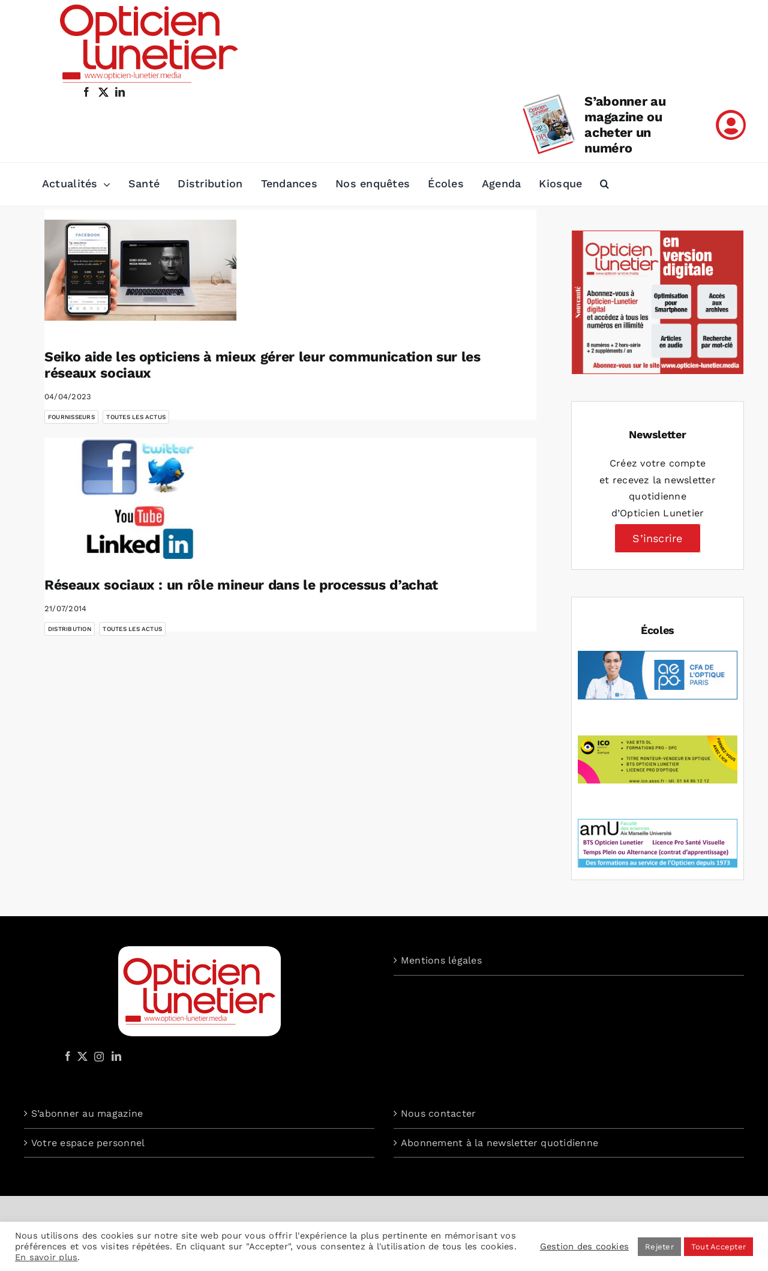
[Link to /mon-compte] (731, 125)
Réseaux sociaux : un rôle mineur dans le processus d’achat (241, 585)
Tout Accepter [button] (718, 1246)
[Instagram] (97, 1056)
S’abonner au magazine (87, 1113)
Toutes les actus (136, 417)
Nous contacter (438, 1113)
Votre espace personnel (88, 1143)
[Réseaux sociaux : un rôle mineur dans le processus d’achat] (140, 498)
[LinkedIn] (116, 1056)
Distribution (69, 629)
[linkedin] (120, 92)
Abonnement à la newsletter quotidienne (499, 1143)
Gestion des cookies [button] (584, 1246)
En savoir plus (46, 1257)
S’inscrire (657, 538)
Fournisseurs (71, 417)
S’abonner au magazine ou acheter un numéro (624, 124)
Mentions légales (441, 960)
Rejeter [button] (659, 1246)
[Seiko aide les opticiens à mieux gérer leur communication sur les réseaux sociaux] (140, 270)
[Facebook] (68, 1056)
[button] (604, 184)
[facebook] (86, 92)
